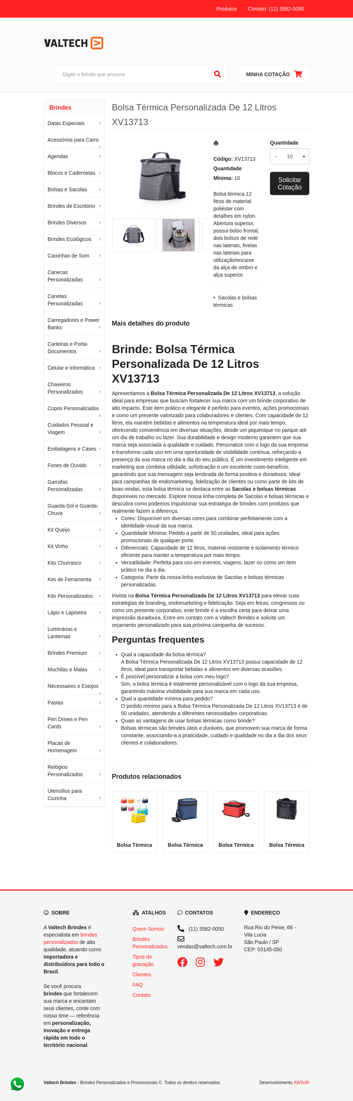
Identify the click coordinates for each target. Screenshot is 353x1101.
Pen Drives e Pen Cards (68, 722)
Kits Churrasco (65, 563)
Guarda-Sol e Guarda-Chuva (73, 509)
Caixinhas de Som (69, 256)
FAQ (138, 985)
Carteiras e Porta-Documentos (68, 347)
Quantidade (284, 143)
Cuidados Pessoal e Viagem (71, 428)
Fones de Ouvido (67, 465)
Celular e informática (71, 368)
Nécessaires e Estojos (73, 686)
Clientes (142, 974)
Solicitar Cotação (290, 183)
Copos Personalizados (73, 408)
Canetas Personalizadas (65, 299)
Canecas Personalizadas (65, 276)
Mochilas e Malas (67, 669)
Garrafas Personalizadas (65, 485)
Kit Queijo (59, 530)
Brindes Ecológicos (69, 239)
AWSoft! (301, 1082)
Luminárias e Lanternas (62, 632)
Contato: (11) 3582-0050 (276, 9)
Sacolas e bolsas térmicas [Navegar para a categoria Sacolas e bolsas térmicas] (275, 496)
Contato (142, 995)
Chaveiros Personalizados (65, 388)
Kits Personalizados (70, 596)
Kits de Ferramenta (69, 579)
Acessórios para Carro (73, 140)
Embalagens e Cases (72, 449)
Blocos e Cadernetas (72, 173)
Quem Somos (148, 929)
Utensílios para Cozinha (65, 794)
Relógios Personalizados (65, 770)
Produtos (226, 9)
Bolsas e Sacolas (67, 189)
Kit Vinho (58, 546)
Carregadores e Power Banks (74, 323)
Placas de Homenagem (62, 746)
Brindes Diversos (67, 222)
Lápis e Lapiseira (67, 612)
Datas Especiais (66, 123)
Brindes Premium (67, 653)
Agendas (58, 156)
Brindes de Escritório (71, 206)
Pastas (56, 703)
